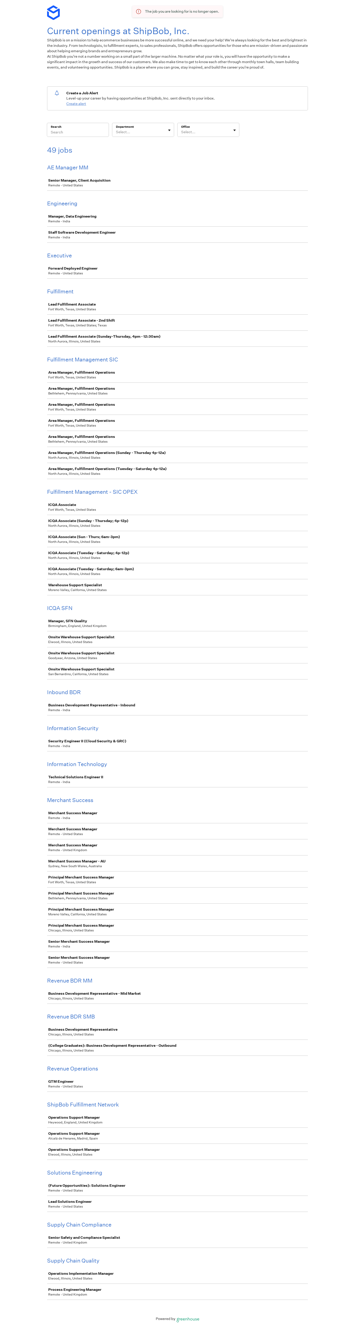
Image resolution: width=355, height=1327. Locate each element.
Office (185, 127)
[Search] (78, 133)
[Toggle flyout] (169, 130)
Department (125, 127)
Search (56, 127)
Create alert (76, 104)
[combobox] (116, 132)
